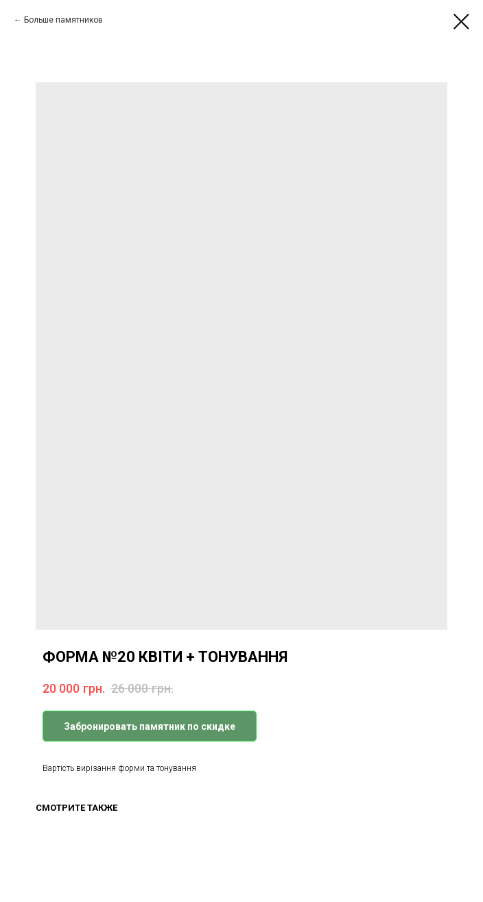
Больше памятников (63, 20)
